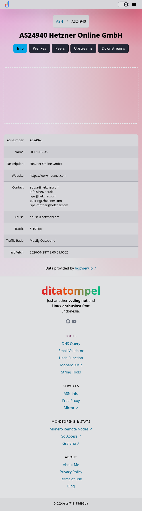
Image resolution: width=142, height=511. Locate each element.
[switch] (123, 4)
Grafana (69, 443)
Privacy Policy (71, 471)
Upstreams (83, 48)
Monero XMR (71, 365)
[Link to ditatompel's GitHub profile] (68, 321)
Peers (60, 48)
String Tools (71, 372)
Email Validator (71, 350)
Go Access (69, 436)
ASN (59, 21)
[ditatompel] (7, 4)
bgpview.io (84, 268)
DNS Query (71, 343)
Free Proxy (71, 400)
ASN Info (71, 393)
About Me (71, 464)
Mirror (69, 407)
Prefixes (39, 48)
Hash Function (71, 357)
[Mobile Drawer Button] (134, 4)
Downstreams (113, 48)
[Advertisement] (71, 95)
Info (20, 48)
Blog (71, 486)
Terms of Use (71, 479)
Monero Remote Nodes (69, 429)
